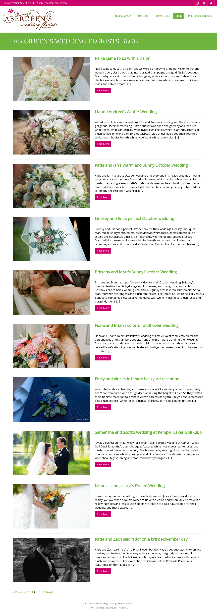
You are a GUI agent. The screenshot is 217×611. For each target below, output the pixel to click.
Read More (103, 90)
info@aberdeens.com (56, 3)
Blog (179, 16)
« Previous (19, 592)
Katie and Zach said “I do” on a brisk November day (141, 539)
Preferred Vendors (200, 16)
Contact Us (162, 16)
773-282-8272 (30, 3)
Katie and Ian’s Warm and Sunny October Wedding (141, 165)
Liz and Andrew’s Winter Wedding (126, 111)
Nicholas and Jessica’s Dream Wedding (130, 485)
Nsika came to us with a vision (122, 58)
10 (43, 592)
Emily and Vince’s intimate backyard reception (137, 378)
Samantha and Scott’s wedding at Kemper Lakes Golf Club (148, 432)
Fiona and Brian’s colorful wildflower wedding (137, 325)
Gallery (143, 16)
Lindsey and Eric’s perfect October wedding (134, 218)
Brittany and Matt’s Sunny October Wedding (136, 272)
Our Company (123, 16)
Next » (50, 592)
